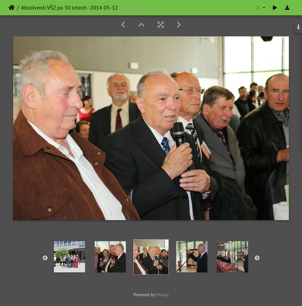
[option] (110, 256)
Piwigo (162, 294)
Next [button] (257, 258)
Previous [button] (45, 258)
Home (11, 8)
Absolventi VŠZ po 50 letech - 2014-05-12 (69, 7)
